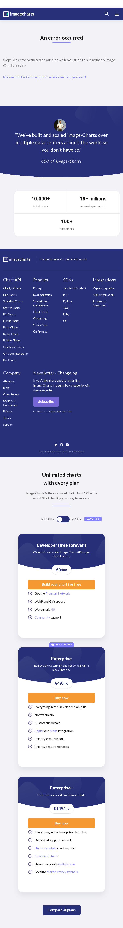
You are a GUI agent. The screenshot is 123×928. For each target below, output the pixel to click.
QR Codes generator (15, 353)
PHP (65, 294)
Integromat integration (100, 303)
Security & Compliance (10, 403)
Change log (40, 318)
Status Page (40, 325)
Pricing (37, 288)
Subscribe (46, 401)
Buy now (61, 698)
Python (67, 301)
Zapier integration (104, 288)
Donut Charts (11, 321)
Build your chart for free (61, 584)
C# (65, 321)
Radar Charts (11, 334)
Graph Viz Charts (13, 347)
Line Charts (10, 294)
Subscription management (41, 303)
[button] (117, 14)
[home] (18, 14)
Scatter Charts (11, 307)
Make (53, 731)
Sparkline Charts (13, 301)
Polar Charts (10, 327)
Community (42, 617)
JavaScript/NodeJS (74, 288)
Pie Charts (9, 314)
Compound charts (46, 856)
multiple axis (66, 864)
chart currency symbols (62, 872)
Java (66, 307)
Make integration (103, 294)
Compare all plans (62, 910)
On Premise (40, 331)
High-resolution (46, 848)
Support (8, 424)
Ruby (66, 314)
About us (8, 381)
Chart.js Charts (12, 288)
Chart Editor (40, 312)
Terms (7, 418)
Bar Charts (9, 360)
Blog (6, 387)
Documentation (42, 294)
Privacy (7, 411)
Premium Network (58, 593)
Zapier (39, 731)
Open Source (11, 394)
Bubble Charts (11, 340)
